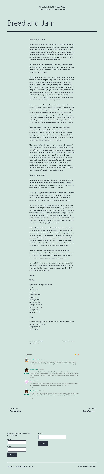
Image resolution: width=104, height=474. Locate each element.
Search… (40, 433)
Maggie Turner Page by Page (52, 7)
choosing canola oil (49, 127)
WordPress (93, 466)
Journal (73, 341)
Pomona (46, 92)
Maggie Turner (35, 343)
